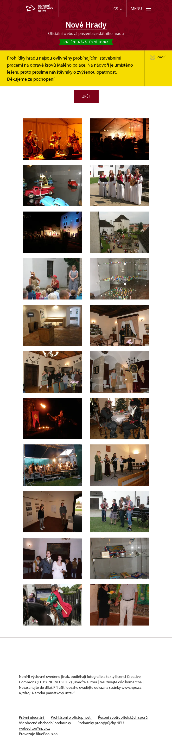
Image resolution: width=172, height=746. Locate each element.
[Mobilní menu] (141, 8)
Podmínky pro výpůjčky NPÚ (101, 723)
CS (117, 8)
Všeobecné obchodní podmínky (45, 723)
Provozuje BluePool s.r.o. (38, 733)
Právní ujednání (32, 717)
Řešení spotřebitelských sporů (124, 717)
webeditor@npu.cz (34, 728)
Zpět (86, 96)
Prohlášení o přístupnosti (72, 717)
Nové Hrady (86, 25)
